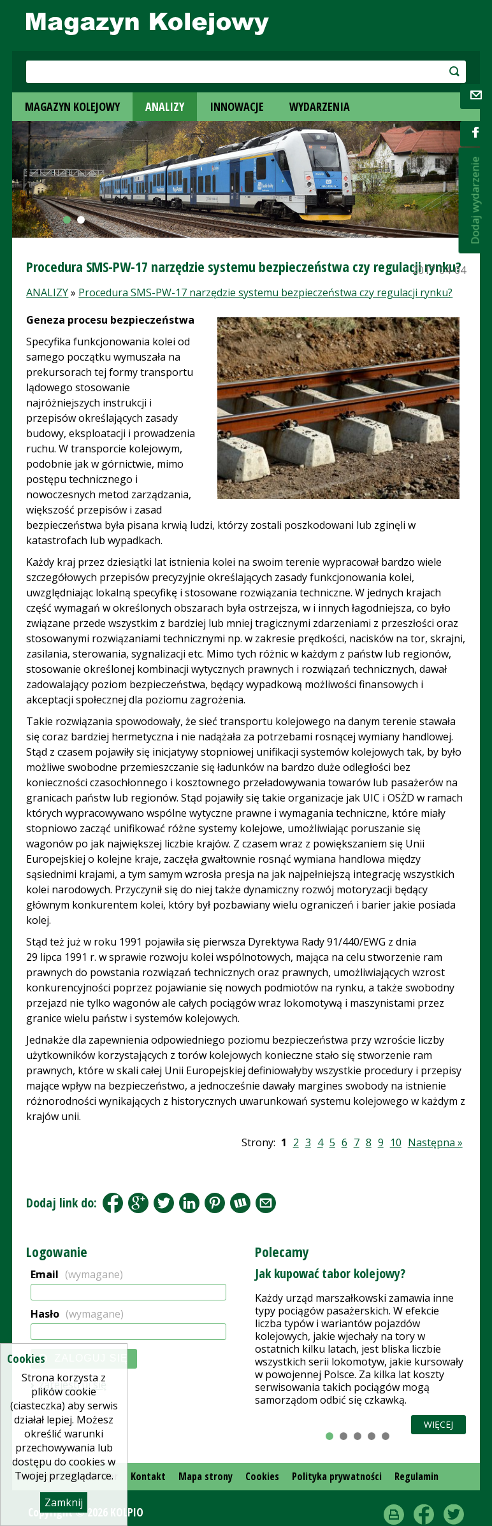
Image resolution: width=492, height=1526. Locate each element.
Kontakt (148, 1476)
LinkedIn (189, 1203)
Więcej (438, 1424)
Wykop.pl (240, 1203)
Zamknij (64, 1502)
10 (396, 1142)
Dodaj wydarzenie (475, 201)
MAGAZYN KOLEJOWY (72, 106)
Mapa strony (205, 1476)
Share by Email (266, 1203)
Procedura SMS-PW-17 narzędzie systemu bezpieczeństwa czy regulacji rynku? (265, 292)
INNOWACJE (237, 106)
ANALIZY (164, 106)
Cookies (262, 1476)
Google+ (138, 1203)
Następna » (435, 1142)
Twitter (454, 1514)
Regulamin (416, 1476)
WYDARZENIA (319, 106)
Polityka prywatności (337, 1476)
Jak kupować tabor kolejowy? (330, 1273)
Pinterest (215, 1203)
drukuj (394, 1514)
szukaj (421, 71)
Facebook (113, 1203)
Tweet (164, 1203)
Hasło (77, 1314)
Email (77, 1274)
